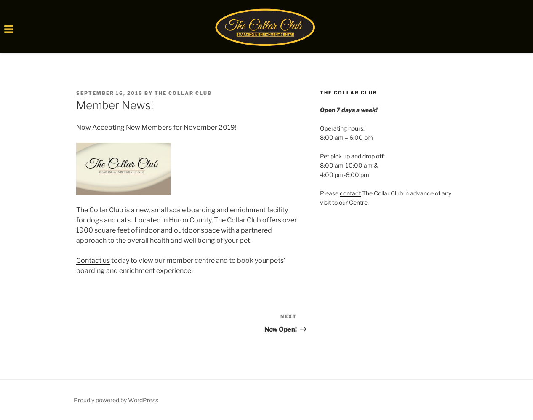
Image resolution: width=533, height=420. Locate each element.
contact (350, 193)
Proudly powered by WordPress (116, 400)
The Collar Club (183, 93)
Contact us (93, 261)
